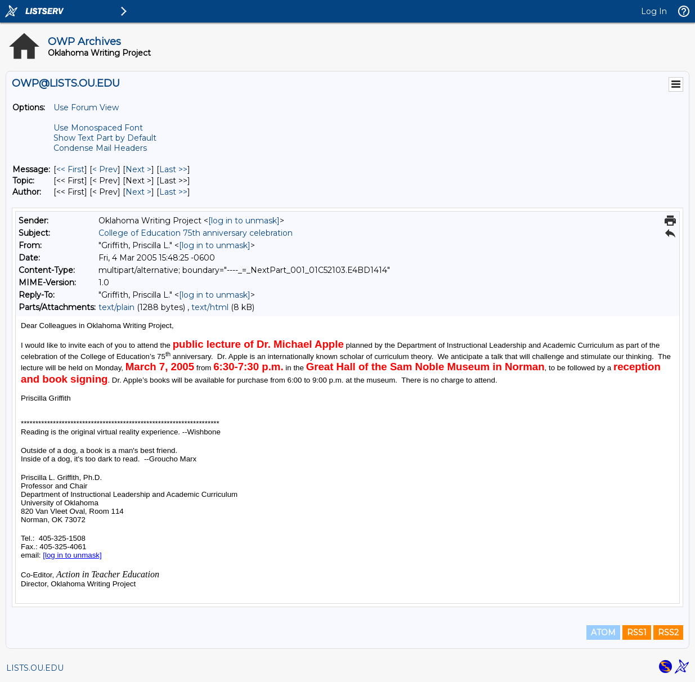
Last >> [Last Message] (173, 169)
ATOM (603, 632)
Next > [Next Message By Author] (138, 192)
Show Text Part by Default (104, 138)
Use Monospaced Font (98, 128)
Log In (654, 11)
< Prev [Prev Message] (105, 169)
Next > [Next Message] (138, 169)
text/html (209, 307)
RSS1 (637, 632)
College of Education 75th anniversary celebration (195, 233)
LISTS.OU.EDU (35, 668)
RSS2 (668, 632)
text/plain (116, 307)
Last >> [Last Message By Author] (173, 192)
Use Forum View (86, 107)
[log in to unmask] (244, 221)
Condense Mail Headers (100, 148)
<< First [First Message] (70, 169)
